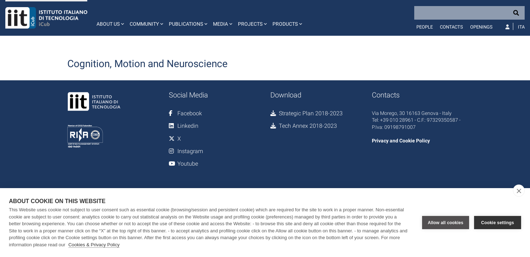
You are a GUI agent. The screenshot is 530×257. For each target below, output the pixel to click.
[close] (519, 191)
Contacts (451, 27)
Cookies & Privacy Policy (94, 244)
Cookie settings (497, 222)
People (424, 27)
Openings (481, 27)
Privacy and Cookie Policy (401, 140)
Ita (521, 27)
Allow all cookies (445, 222)
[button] (109, 18)
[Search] (469, 13)
